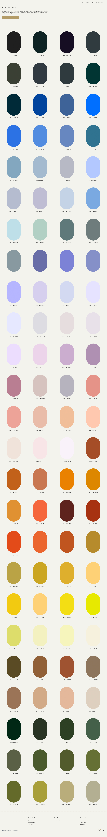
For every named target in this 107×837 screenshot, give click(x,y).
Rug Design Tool (32, 817)
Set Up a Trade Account (60, 820)
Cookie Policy (83, 822)
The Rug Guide (32, 820)
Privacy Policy (83, 820)
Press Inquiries (31, 822)
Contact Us (30, 824)
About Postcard (57, 817)
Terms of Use (83, 817)
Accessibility (82, 824)
